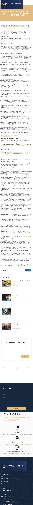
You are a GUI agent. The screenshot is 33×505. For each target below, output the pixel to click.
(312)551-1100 (13, 444)
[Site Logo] (12, 4)
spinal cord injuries (25, 65)
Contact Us (3, 488)
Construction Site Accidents (8, 501)
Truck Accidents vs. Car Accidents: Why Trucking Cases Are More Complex (21, 295)
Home (2, 476)
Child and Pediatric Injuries (8, 499)
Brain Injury (3, 498)
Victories (3, 483)
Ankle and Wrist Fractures (7, 496)
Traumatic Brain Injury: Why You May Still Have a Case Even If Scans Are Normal (21, 309)
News (2, 485)
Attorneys (3, 480)
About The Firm (4, 478)
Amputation (3, 494)
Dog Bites (3, 502)
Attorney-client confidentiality (25, 192)
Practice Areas (4, 481)
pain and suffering (27, 236)
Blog (2, 486)
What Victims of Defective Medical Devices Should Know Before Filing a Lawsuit (21, 324)
